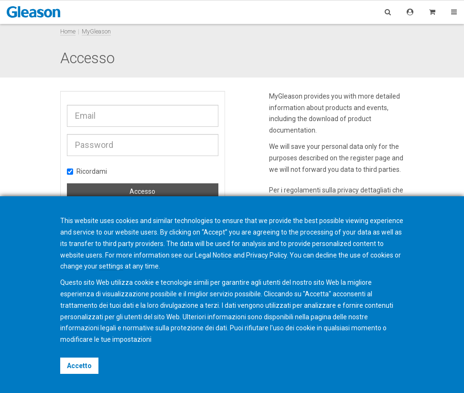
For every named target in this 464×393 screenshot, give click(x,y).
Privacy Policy (266, 255)
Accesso (142, 191)
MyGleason (96, 31)
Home (68, 31)
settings (111, 266)
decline (326, 255)
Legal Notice (213, 255)
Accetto (79, 366)
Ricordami (87, 171)
